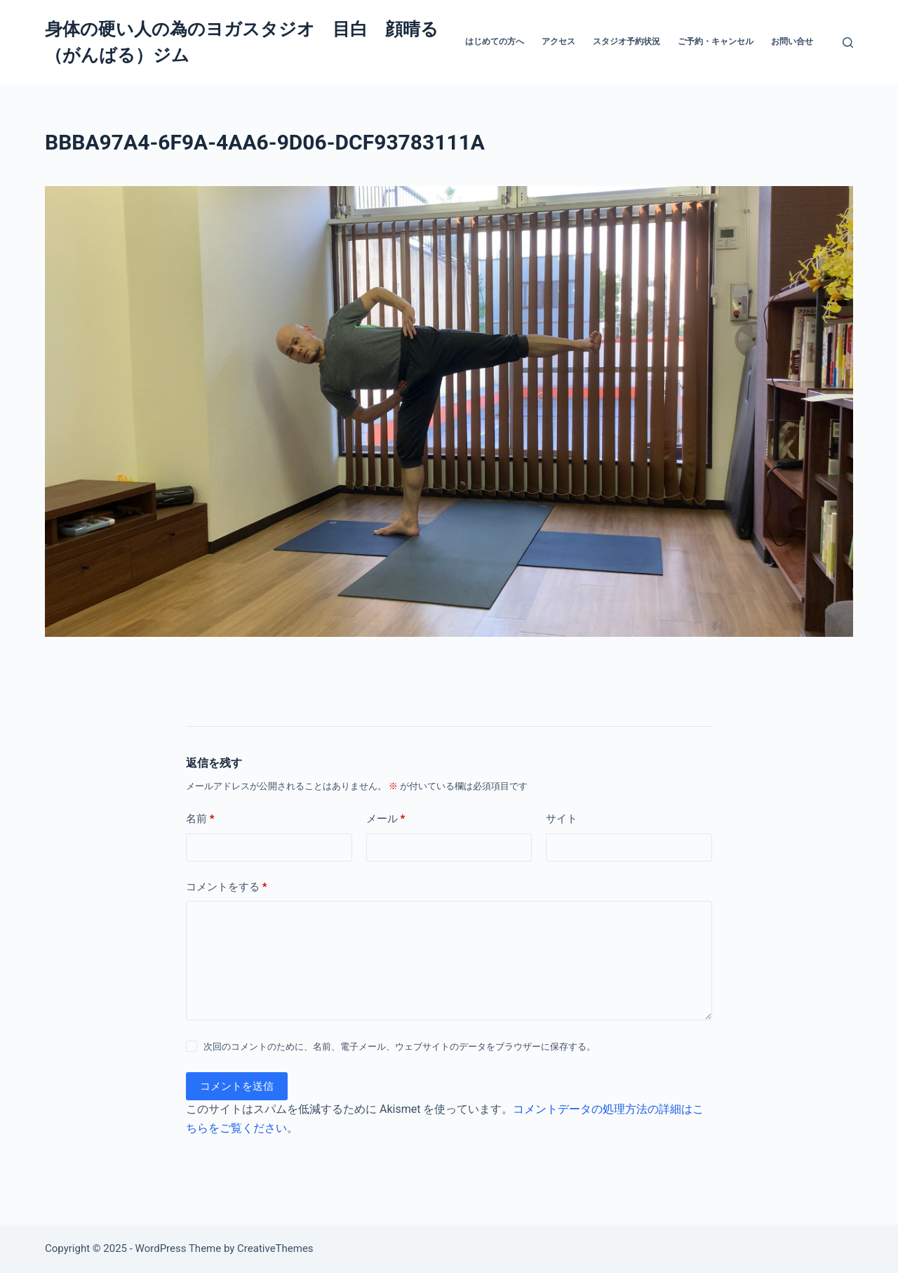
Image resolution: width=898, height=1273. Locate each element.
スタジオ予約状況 (626, 41)
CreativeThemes (275, 1248)
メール (386, 819)
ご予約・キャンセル (715, 41)
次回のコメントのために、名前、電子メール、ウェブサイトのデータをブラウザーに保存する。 (399, 1046)
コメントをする (226, 887)
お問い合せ (792, 41)
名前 (200, 819)
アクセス (558, 41)
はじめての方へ (494, 41)
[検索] (848, 42)
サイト (561, 818)
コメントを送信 (237, 1086)
